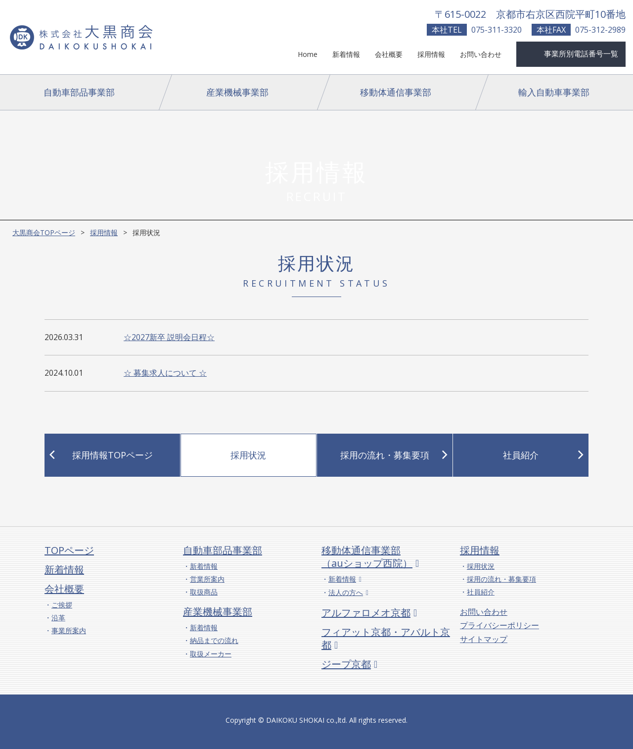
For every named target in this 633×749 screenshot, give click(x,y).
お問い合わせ (480, 54)
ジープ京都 (346, 664)
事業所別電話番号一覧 (581, 53)
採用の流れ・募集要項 (501, 579)
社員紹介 (481, 592)
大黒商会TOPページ (43, 232)
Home (307, 54)
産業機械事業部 (237, 92)
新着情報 (346, 54)
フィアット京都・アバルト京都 (385, 638)
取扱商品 (204, 592)
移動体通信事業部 (395, 92)
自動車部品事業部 (79, 92)
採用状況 (481, 566)
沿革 (58, 617)
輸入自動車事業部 (553, 92)
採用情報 (431, 54)
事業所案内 (68, 630)
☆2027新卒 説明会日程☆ (169, 337)
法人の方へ (345, 592)
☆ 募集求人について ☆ (165, 372)
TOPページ (69, 550)
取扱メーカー (210, 653)
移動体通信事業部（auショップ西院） (366, 557)
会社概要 (389, 54)
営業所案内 (207, 579)
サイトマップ (483, 639)
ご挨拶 (61, 604)
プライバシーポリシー (499, 625)
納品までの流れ (214, 640)
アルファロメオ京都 (365, 612)
